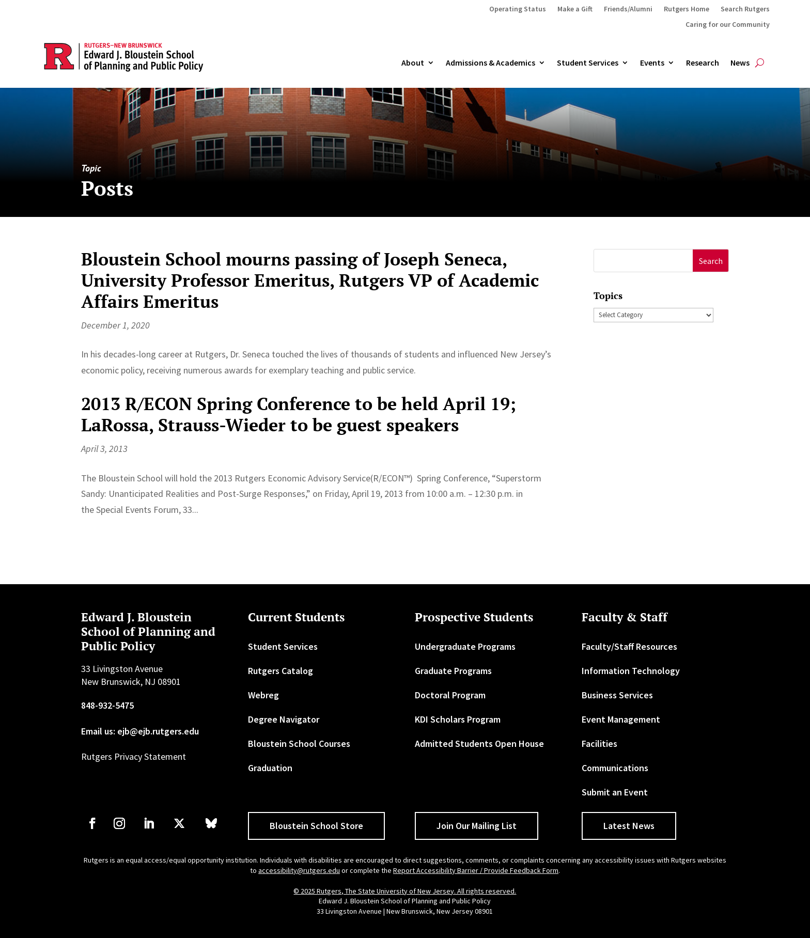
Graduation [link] (270, 768)
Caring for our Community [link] (728, 25)
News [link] (740, 63)
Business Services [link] (617, 695)
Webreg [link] (263, 695)
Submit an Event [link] (615, 792)
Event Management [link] (621, 719)
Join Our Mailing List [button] (477, 826)
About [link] (412, 63)
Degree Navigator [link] (283, 719)
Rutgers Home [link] (686, 9)
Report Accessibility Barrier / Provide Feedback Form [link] (475, 870)
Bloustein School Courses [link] (299, 743)
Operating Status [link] (517, 9)
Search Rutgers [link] (745, 9)
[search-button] (759, 63)
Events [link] (652, 63)
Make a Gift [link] (575, 9)
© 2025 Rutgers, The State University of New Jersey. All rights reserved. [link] (404, 891)
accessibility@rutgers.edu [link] (299, 870)
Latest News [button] (629, 826)
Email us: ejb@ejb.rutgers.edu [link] (140, 731)
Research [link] (702, 63)
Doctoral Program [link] (450, 695)
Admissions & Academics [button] (490, 63)
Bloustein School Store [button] (316, 826)
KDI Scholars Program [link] (458, 719)
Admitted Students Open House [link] (479, 743)
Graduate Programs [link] (453, 671)
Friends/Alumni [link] (628, 9)
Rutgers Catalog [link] (280, 671)
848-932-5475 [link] (107, 705)
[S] (643, 260)
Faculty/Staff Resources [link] (629, 646)
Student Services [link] (587, 63)
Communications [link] (615, 768)
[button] (710, 260)
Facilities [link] (599, 743)
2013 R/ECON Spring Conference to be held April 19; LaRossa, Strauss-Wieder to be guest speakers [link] (298, 414)
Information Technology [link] (631, 671)
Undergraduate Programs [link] (465, 646)
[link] (92, 823)
